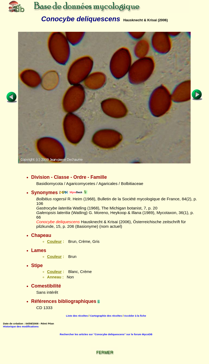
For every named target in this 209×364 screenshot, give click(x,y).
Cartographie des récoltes (106, 315)
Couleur (54, 241)
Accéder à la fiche (135, 315)
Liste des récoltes (77, 315)
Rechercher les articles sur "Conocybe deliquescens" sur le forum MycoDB (106, 334)
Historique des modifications (21, 326)
